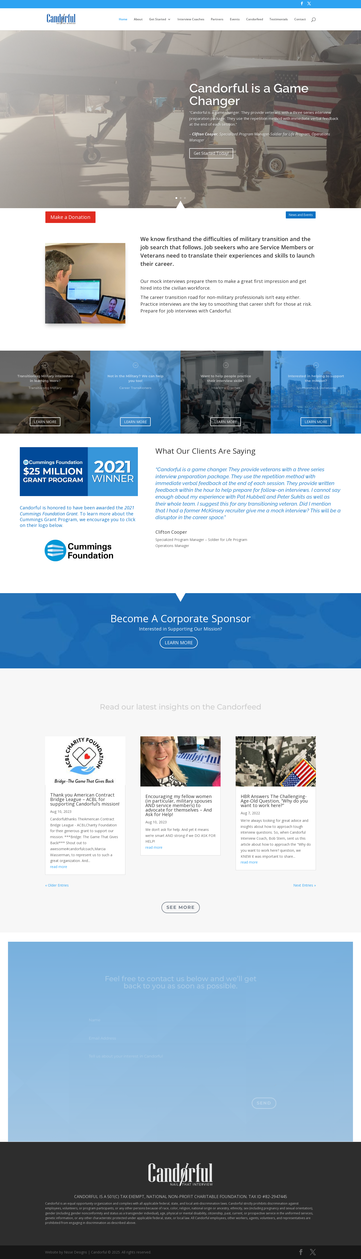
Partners (217, 19)
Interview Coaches (190, 19)
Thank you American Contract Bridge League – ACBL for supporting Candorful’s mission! (84, 799)
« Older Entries (57, 885)
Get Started (157, 19)
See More (180, 907)
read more (58, 866)
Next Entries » (304, 885)
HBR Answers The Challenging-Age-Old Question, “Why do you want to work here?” (274, 800)
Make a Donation (70, 217)
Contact (300, 19)
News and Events (301, 215)
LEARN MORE (45, 421)
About (138, 19)
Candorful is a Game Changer (249, 108)
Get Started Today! (211, 167)
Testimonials (278, 19)
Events (235, 19)
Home (123, 19)
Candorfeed (254, 19)
